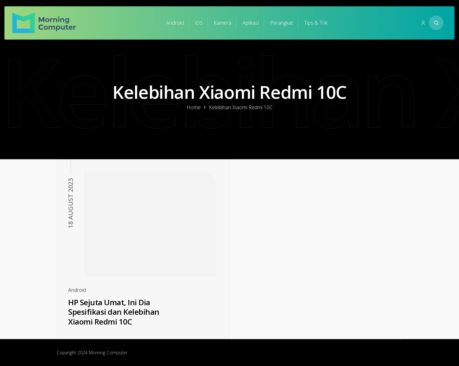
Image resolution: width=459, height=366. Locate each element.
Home (194, 107)
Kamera (222, 22)
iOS (199, 22)
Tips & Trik (315, 22)
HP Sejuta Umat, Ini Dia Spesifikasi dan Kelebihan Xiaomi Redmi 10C (113, 312)
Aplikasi (250, 22)
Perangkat (281, 22)
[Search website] (436, 23)
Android (175, 22)
